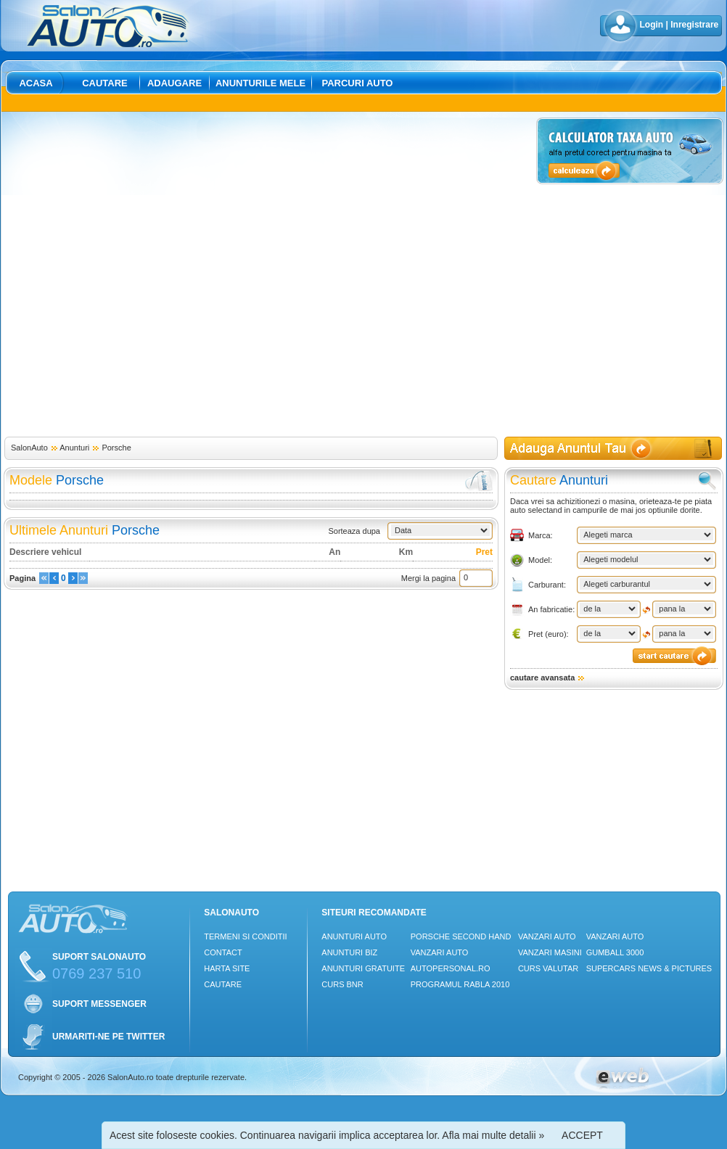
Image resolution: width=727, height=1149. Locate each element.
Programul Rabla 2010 (460, 984)
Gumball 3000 (615, 952)
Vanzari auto (440, 952)
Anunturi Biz (349, 952)
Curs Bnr (342, 984)
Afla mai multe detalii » (493, 1135)
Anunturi (74, 447)
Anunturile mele (260, 83)
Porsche (116, 447)
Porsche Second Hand (461, 936)
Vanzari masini (550, 952)
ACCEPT (582, 1135)
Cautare (105, 83)
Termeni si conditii (245, 936)
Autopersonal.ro (450, 968)
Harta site (227, 968)
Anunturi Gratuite (363, 968)
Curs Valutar (548, 968)
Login (652, 25)
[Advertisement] (158, 275)
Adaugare (174, 83)
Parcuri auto (357, 83)
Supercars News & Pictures (649, 968)
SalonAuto (29, 447)
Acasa (35, 83)
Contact (223, 952)
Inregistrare (694, 25)
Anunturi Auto (354, 936)
